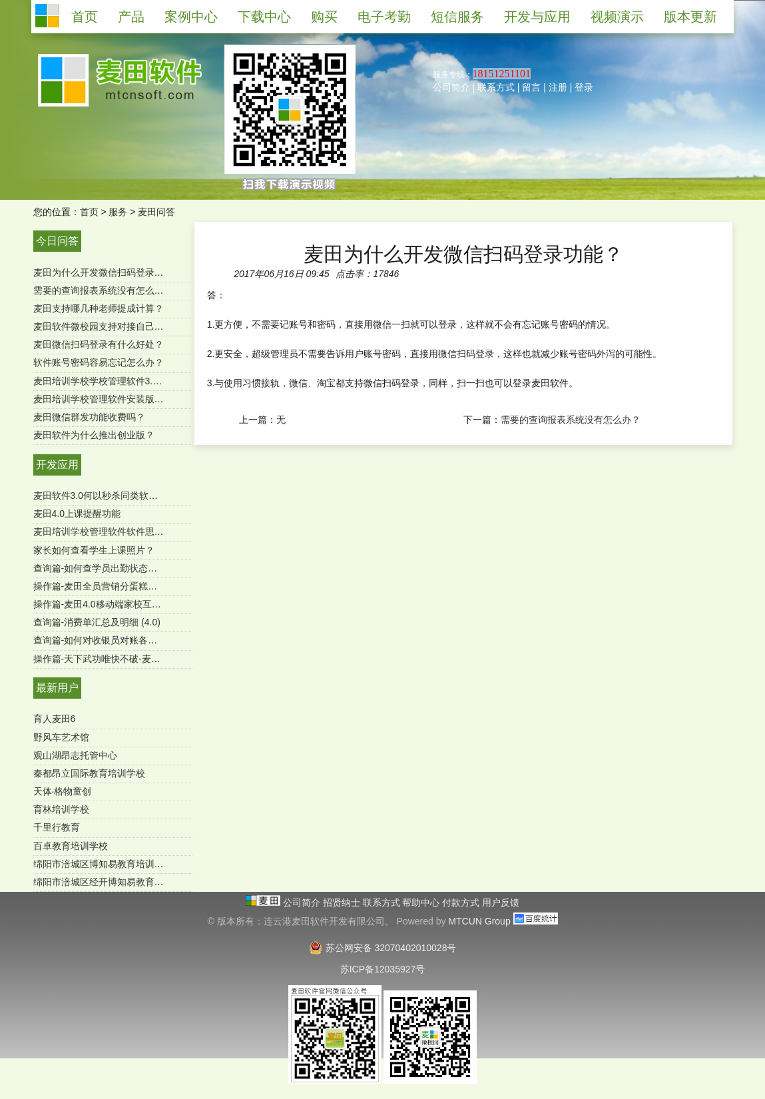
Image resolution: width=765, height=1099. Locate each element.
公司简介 (451, 87)
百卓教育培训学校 (70, 846)
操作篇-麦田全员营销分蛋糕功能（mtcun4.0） (128, 586)
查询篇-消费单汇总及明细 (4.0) (96, 622)
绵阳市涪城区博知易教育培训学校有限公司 (121, 864)
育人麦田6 (54, 718)
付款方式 (462, 902)
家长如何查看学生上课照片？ (93, 550)
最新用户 (57, 687)
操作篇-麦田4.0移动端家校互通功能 (106, 604)
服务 (118, 211)
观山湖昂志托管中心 (75, 755)
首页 (89, 211)
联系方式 (496, 87)
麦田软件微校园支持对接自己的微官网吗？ (121, 326)
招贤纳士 (343, 902)
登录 (584, 87)
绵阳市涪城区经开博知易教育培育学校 (112, 882)
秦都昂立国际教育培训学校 (89, 773)
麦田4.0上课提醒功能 (77, 513)
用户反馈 (500, 902)
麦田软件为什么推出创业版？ (93, 435)
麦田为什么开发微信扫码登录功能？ (107, 272)
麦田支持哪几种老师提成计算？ (98, 308)
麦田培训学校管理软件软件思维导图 (107, 531)
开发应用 (57, 464)
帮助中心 (422, 902)
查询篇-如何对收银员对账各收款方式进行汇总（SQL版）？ (156, 640)
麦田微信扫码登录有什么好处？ (98, 344)
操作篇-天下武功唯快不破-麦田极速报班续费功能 (134, 658)
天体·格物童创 (62, 791)
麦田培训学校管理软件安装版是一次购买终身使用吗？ (145, 399)
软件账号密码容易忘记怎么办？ (98, 362)
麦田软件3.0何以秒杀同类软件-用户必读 (115, 495)
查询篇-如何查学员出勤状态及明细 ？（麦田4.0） (135, 568)
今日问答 (57, 240)
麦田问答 (156, 211)
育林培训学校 (61, 809)
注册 (558, 87)
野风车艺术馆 (61, 737)
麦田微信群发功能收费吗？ (89, 417)
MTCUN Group (479, 921)
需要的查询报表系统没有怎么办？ (103, 290)
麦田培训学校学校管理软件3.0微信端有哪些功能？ (137, 381)
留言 (531, 87)
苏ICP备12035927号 (382, 969)
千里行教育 (56, 827)
